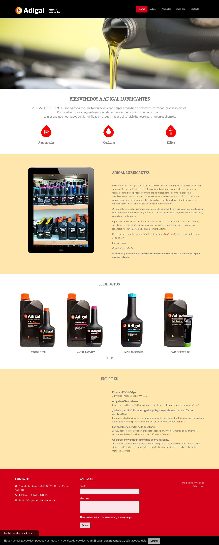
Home (142, 9)
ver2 (176, 234)
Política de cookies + (19, 533)
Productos (166, 9)
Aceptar (154, 541)
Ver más (147, 395)
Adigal (153, 9)
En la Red (180, 9)
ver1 (170, 234)
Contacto (194, 9)
